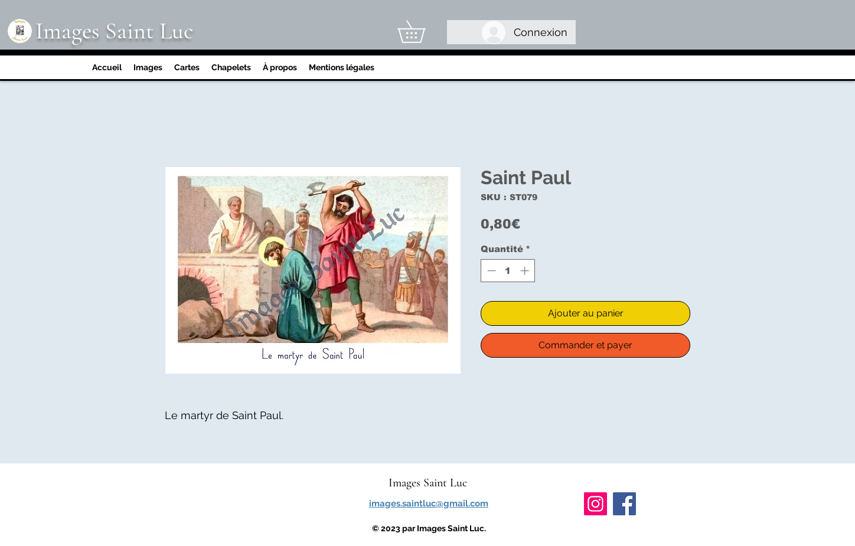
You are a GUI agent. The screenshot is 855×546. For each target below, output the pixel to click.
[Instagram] (595, 503)
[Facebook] (624, 503)
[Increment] (526, 271)
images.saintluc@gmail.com (428, 503)
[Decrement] (490, 271)
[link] (422, 31)
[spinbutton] (508, 271)
